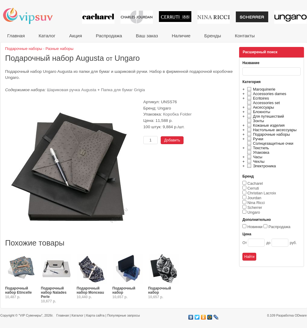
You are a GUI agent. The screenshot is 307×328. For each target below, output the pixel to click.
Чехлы (254, 161)
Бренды (212, 35)
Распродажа (109, 35)
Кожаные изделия (264, 125)
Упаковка (257, 152)
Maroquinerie (260, 89)
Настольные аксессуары (270, 130)
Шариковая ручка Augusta (71, 90)
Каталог (46, 35)
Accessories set (262, 103)
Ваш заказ (147, 35)
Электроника (260, 166)
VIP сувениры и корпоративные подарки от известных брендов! (31, 16)
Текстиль (257, 148)
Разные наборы (60, 48)
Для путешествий (264, 116)
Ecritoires (257, 98)
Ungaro (254, 212)
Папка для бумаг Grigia (123, 90)
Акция (75, 35)
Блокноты (257, 112)
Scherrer (255, 207)
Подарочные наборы (267, 134)
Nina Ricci (256, 202)
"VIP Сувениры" (30, 315)
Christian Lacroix (262, 193)
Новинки (255, 226)
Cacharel (255, 183)
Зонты (254, 121)
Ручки (254, 139)
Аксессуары (259, 107)
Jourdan (254, 198)
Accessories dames (265, 93)
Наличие (181, 35)
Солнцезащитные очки (269, 143)
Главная (16, 35)
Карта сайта (95, 315)
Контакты (245, 35)
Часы (253, 157)
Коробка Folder (177, 114)
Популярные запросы (123, 315)
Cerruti (253, 188)
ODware (301, 315)
